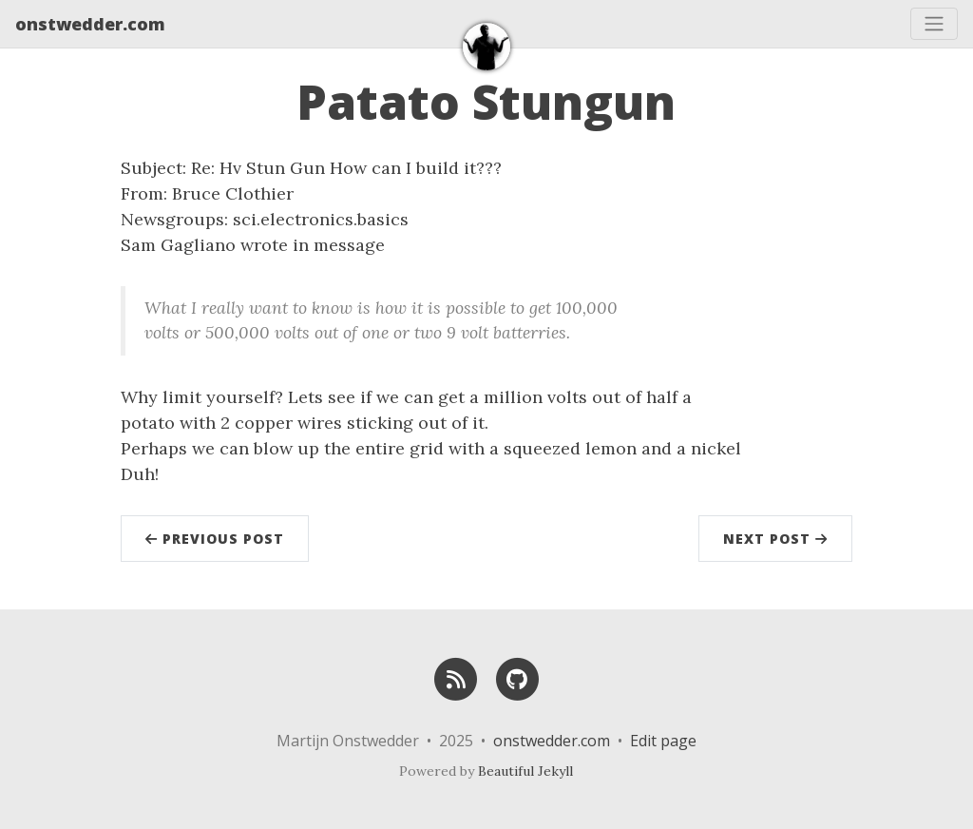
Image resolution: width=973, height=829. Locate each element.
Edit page (663, 740)
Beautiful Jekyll (525, 771)
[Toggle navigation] (934, 24)
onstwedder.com (90, 23)
